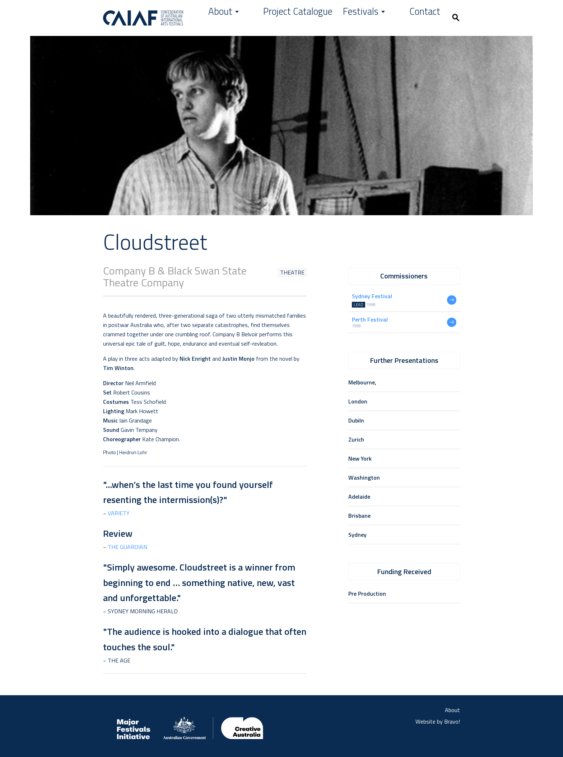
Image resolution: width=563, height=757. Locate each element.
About (286, 17)
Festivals (390, 17)
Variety (119, 513)
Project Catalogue (335, 17)
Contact (429, 17)
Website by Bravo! (437, 721)
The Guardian (127, 547)
